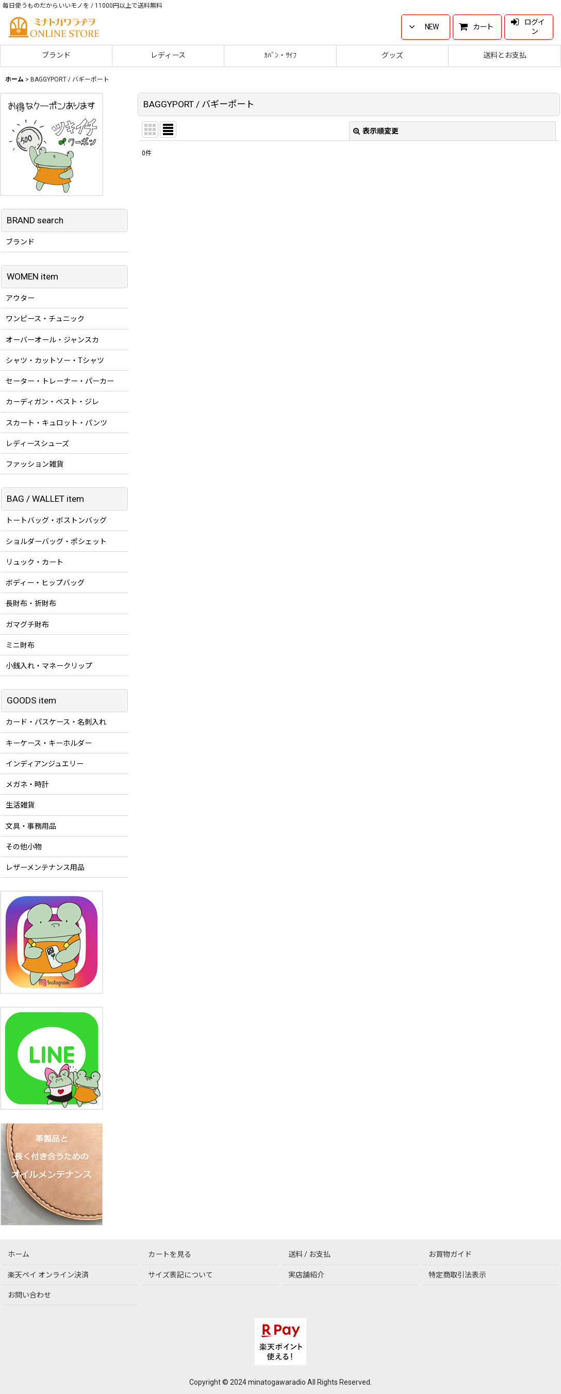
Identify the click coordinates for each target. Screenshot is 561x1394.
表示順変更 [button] (376, 131)
